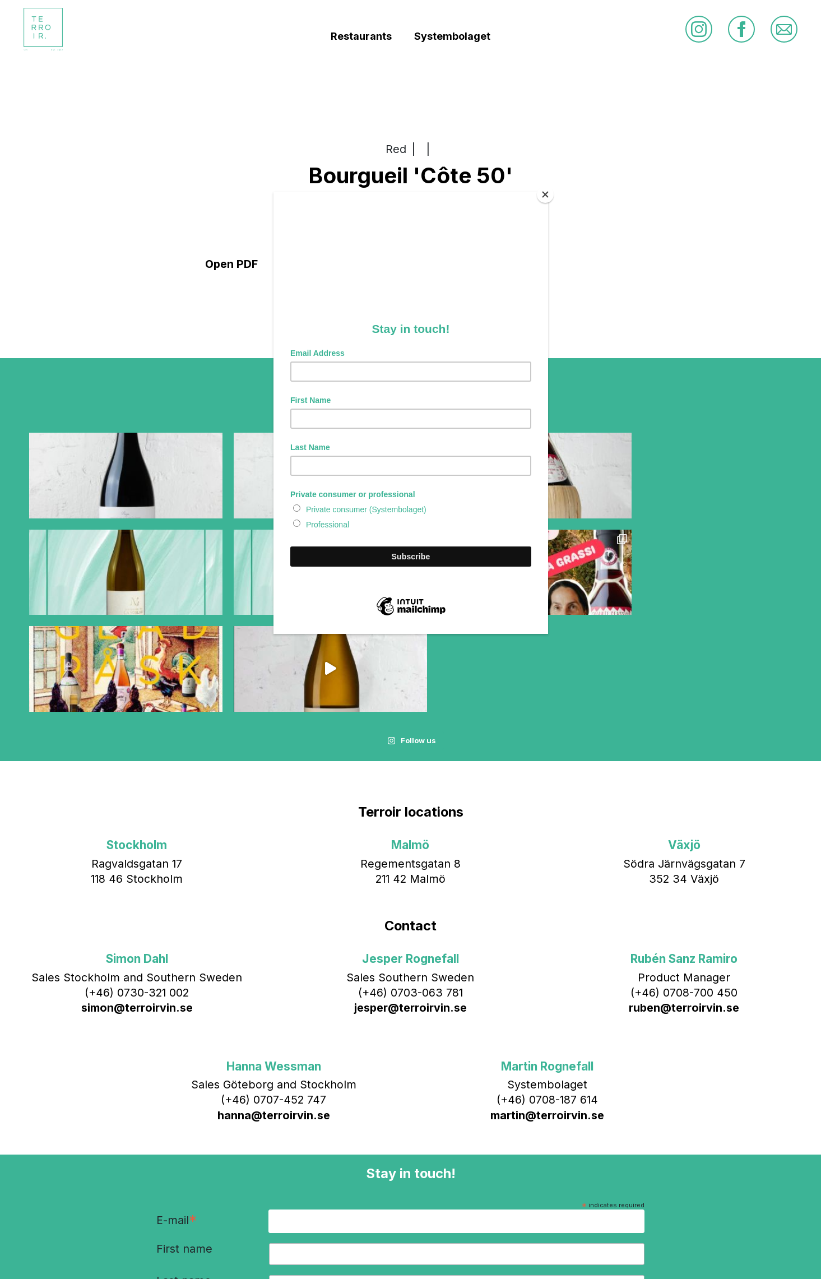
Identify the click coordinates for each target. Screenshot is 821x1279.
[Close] (545, 194)
